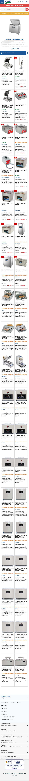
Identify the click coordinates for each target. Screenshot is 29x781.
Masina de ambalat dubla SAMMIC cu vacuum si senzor (7, 669)
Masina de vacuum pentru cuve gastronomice (7, 171)
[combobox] (14, 9)
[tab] (14, 697)
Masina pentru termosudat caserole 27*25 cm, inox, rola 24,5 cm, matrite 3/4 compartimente (7, 106)
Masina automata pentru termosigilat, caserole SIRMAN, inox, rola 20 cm (21, 371)
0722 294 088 (4, 711)
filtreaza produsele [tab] (8, 53)
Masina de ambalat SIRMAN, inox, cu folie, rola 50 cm (8, 337)
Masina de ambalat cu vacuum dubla (21, 270)
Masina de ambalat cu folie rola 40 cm (21, 104)
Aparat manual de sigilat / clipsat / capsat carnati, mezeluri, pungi (20, 72)
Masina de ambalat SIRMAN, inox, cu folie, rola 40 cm (8, 304)
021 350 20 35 (4, 705)
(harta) (20, 703)
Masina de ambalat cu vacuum (8, 138)
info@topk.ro (4, 714)
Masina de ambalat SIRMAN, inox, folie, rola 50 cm (20, 304)
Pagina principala (5, 13)
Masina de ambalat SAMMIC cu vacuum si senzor (7, 404)
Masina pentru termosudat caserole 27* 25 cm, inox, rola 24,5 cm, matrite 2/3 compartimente (7, 73)
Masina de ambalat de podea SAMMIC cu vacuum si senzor (7, 503)
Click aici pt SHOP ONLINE (14, 6)
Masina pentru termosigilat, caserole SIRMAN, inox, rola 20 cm (8, 371)
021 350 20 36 (4, 708)
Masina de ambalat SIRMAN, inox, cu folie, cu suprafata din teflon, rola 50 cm (21, 338)
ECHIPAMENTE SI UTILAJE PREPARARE (20, 13)
